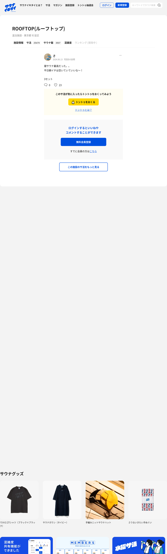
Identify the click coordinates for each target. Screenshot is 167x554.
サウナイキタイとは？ (31, 5)
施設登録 (69, 5)
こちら (93, 151)
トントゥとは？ (83, 110)
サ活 (48, 5)
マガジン (57, 5)
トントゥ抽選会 (85, 5)
